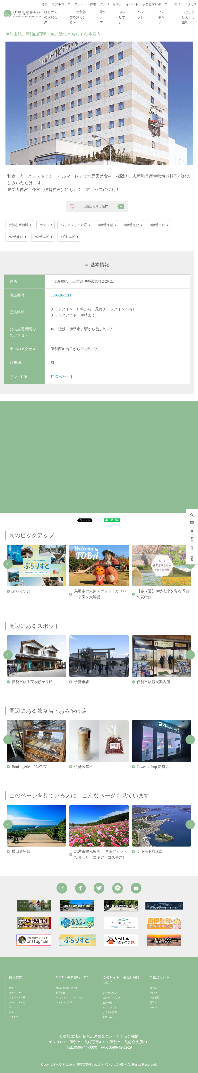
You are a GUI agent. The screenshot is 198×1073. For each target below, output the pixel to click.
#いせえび (15, 237)
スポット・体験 (17, 997)
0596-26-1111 (61, 295)
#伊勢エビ (157, 225)
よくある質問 (110, 1012)
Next (190, 654)
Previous (8, 564)
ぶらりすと (121, 17)
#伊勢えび (131, 225)
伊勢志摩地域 (18, 225)
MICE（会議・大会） (67, 987)
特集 (11, 987)
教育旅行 (60, 992)
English (153, 992)
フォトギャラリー (162, 17)
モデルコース (16, 992)
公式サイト (62, 377)
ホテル (44, 225)
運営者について (111, 992)
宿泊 (11, 1012)
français (153, 1007)
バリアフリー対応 (74, 225)
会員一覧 (107, 1002)
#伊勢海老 (105, 225)
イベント (13, 1007)
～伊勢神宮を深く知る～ (77, 17)
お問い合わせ (110, 1017)
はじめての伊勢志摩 (50, 17)
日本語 (153, 987)
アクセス (13, 1017)
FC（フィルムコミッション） (71, 997)
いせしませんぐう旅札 (187, 17)
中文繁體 (154, 997)
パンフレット (140, 17)
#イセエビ (67, 237)
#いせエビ (41, 237)
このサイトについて (113, 997)
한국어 (153, 1002)
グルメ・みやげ (17, 1002)
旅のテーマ (102, 17)
